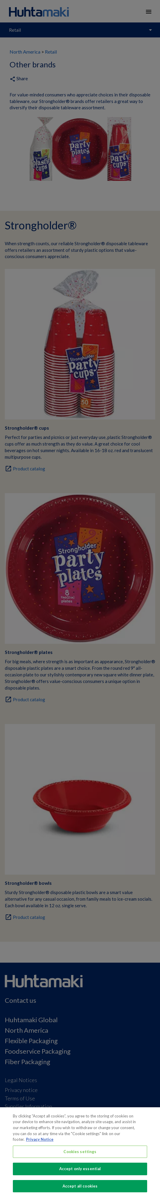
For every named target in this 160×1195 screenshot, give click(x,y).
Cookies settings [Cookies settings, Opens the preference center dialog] (79, 1156)
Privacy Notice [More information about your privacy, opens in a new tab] (40, 1144)
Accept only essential (80, 1173)
